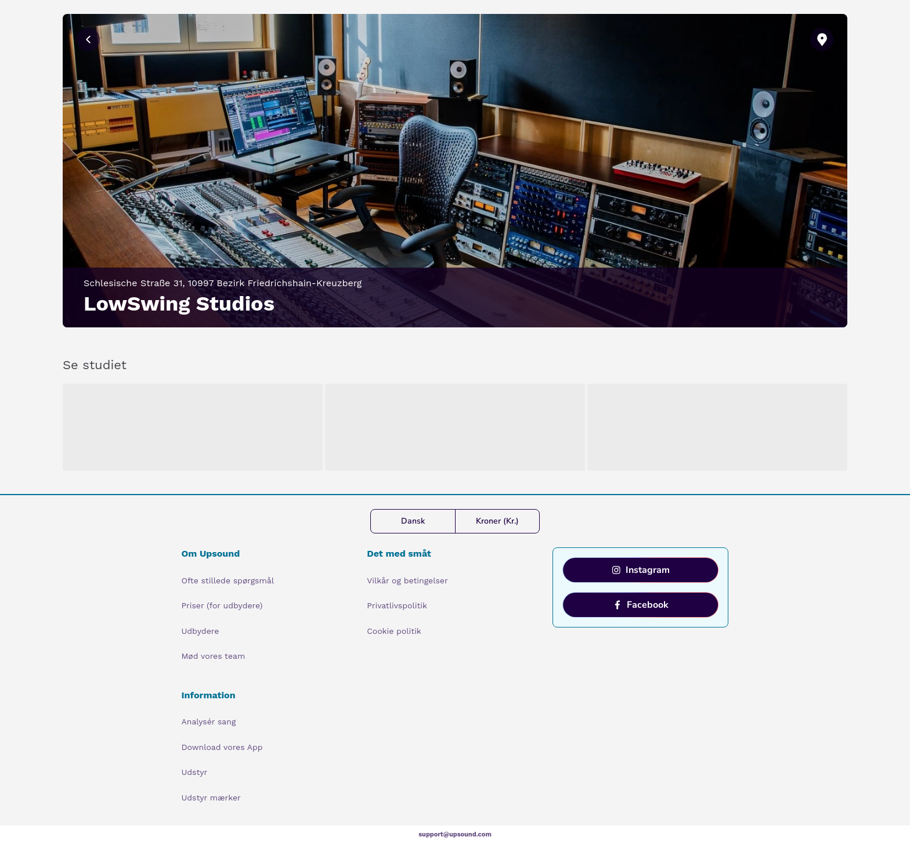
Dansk (413, 520)
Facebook (641, 604)
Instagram (641, 570)
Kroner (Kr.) (497, 520)
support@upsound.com (455, 834)
